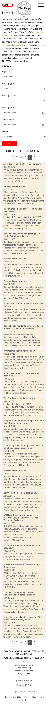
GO (9, 144)
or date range (8, 119)
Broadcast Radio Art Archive (14, 45)
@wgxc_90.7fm (24, 685)
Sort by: (5, 132)
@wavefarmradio (24, 680)
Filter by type (8, 83)
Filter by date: (8, 107)
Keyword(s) (7, 71)
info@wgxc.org (24, 668)
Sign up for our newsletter (25, 691)
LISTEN (7, 5)
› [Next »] (38, 157)
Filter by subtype (9, 95)
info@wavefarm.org (24, 665)
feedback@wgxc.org (24, 671)
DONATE (7, 13)
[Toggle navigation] (41, 5)
